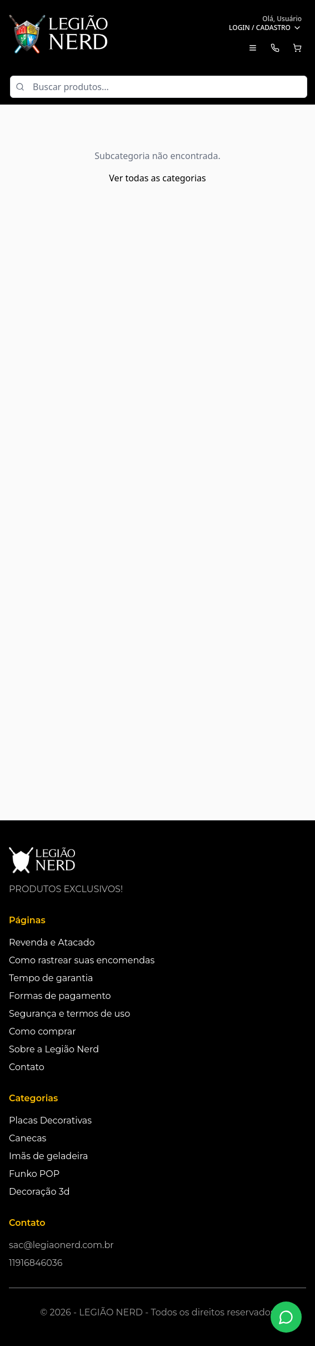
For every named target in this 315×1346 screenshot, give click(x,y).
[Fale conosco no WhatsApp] (286, 1317)
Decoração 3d (39, 1191)
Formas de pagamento (60, 996)
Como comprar (42, 1031)
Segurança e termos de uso (69, 1013)
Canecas (27, 1138)
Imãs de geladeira (48, 1156)
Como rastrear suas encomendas (81, 960)
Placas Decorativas (50, 1120)
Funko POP (34, 1174)
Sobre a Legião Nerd (54, 1049)
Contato (26, 1067)
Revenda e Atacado (52, 942)
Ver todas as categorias (157, 178)
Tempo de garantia (51, 978)
